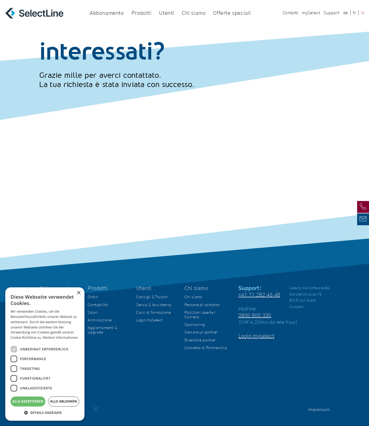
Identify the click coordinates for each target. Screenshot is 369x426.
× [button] (79, 293)
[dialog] (44, 354)
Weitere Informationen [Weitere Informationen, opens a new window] (60, 337)
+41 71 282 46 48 (259, 295)
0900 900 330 (254, 315)
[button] (45, 412)
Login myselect (256, 336)
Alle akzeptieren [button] (28, 401)
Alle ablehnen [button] (63, 401)
